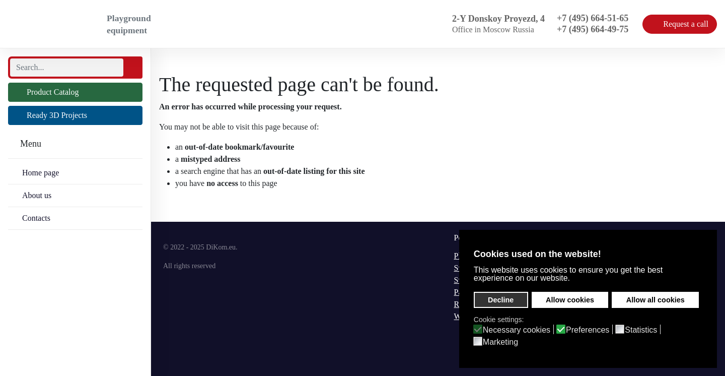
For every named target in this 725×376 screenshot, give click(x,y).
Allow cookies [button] (570, 300)
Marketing (500, 342)
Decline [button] (501, 300)
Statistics (641, 330)
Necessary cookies (516, 330)
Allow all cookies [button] (655, 300)
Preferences (587, 330)
